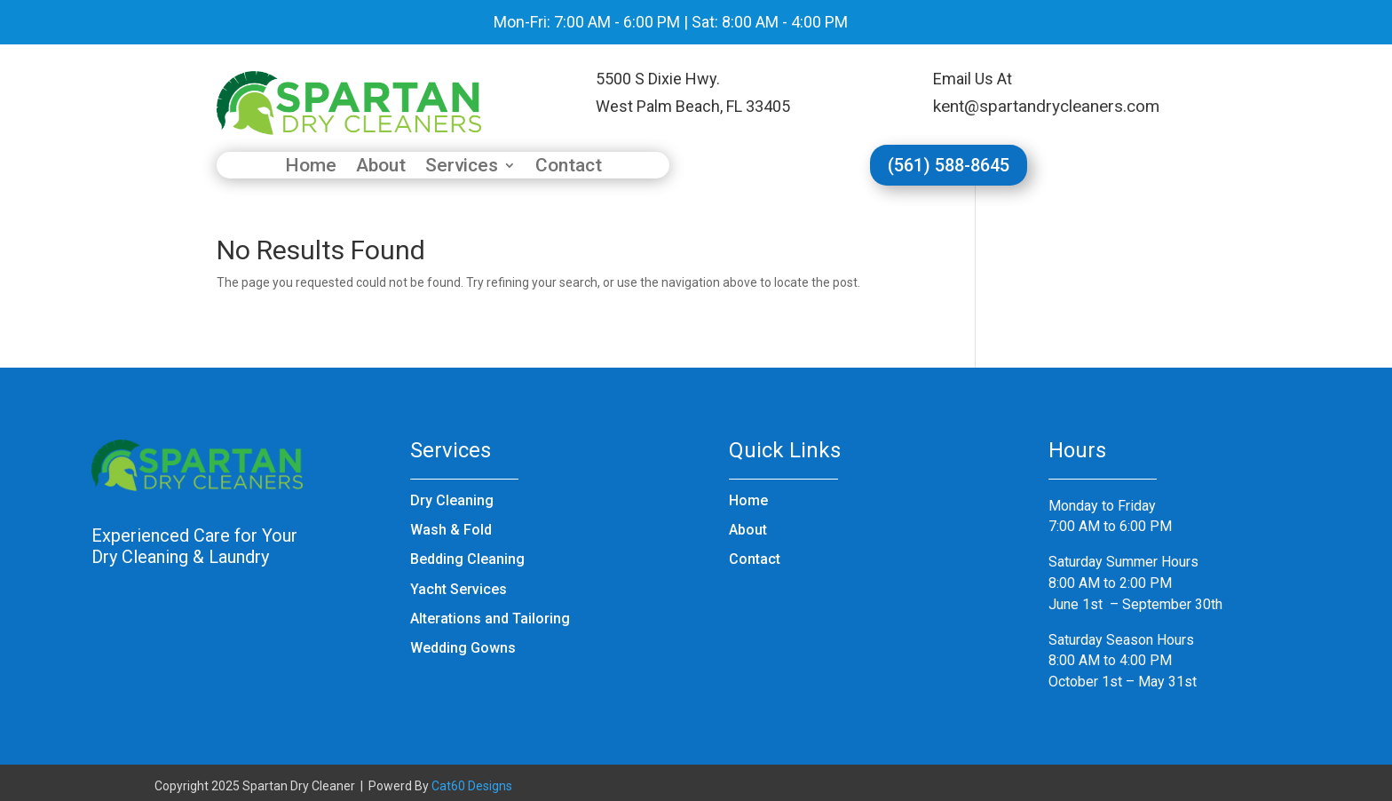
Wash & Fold (451, 529)
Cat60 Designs (471, 786)
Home (310, 167)
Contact (568, 167)
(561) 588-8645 (948, 165)
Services (461, 167)
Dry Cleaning (452, 500)
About (381, 167)
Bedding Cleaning (467, 559)
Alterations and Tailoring (490, 618)
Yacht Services (458, 589)
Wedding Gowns (463, 647)
